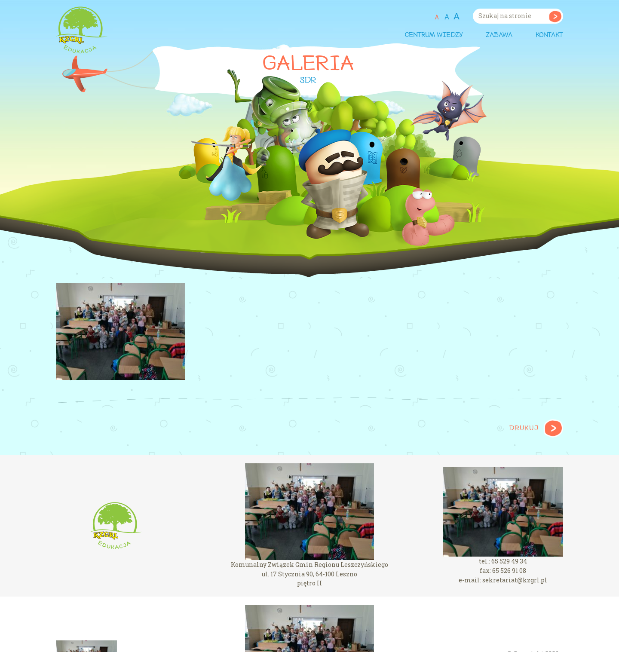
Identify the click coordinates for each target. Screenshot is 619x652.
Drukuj (524, 428)
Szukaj (555, 16)
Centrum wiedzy (433, 35)
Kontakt (549, 35)
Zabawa (499, 35)
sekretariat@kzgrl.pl (514, 580)
